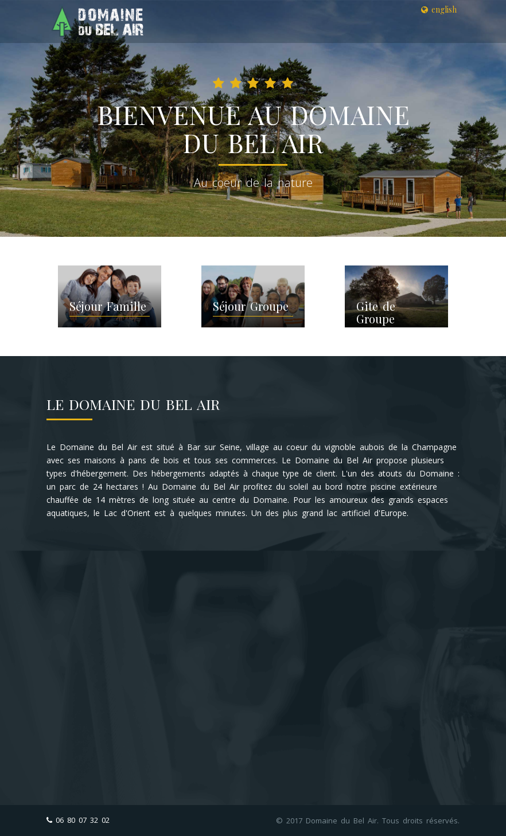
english (439, 9)
